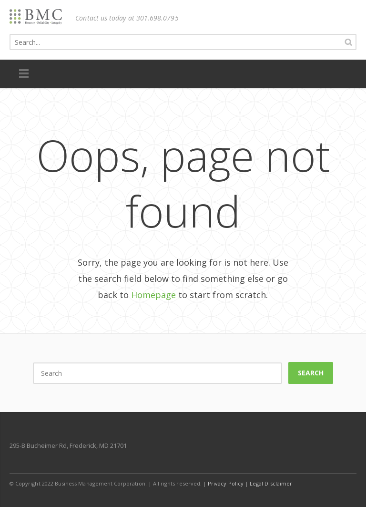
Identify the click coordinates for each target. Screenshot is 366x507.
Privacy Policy (226, 483)
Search (311, 372)
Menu (24, 74)
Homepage (153, 294)
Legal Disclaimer (271, 483)
